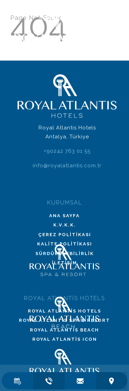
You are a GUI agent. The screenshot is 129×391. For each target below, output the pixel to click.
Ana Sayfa (64, 215)
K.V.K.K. (64, 225)
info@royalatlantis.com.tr (67, 165)
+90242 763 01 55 (67, 151)
